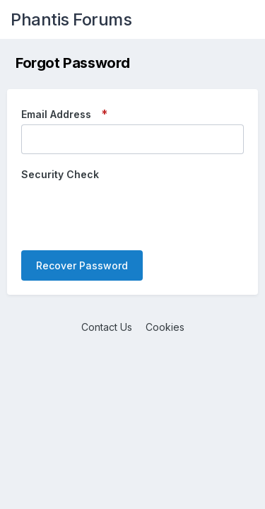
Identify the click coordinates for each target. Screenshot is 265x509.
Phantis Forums (71, 19)
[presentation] (128, 212)
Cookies (165, 327)
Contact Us (106, 327)
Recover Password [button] (82, 265)
